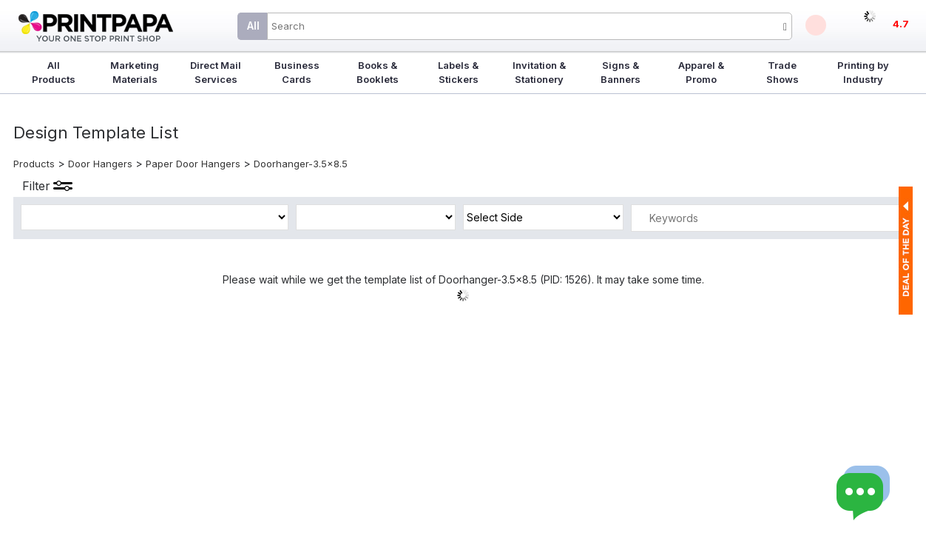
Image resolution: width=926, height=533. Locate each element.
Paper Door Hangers (193, 164)
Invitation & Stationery (539, 72)
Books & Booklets (377, 72)
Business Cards (297, 72)
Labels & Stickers (458, 72)
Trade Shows (782, 72)
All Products (53, 72)
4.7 (901, 24)
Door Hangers (100, 164)
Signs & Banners (621, 72)
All (253, 25)
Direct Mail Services (215, 72)
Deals (815, 25)
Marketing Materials (134, 72)
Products (34, 164)
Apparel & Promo (701, 72)
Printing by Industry (863, 72)
